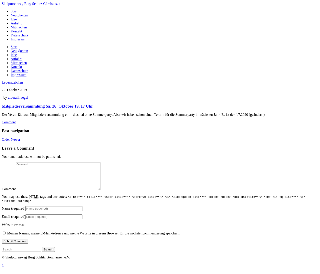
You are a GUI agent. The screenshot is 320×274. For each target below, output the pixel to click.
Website (7, 230)
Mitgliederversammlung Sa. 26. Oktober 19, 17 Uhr (47, 106)
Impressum (18, 75)
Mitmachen (19, 63)
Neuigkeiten (19, 51)
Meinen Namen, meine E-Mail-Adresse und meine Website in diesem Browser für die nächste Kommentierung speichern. (93, 238)
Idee (14, 55)
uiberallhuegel (18, 97)
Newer (15, 139)
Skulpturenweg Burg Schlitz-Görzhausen (31, 4)
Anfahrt (16, 59)
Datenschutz (19, 71)
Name (6, 214)
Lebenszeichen (12, 82)
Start (14, 47)
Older (6, 139)
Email (6, 222)
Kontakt (16, 67)
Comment (9, 122)
